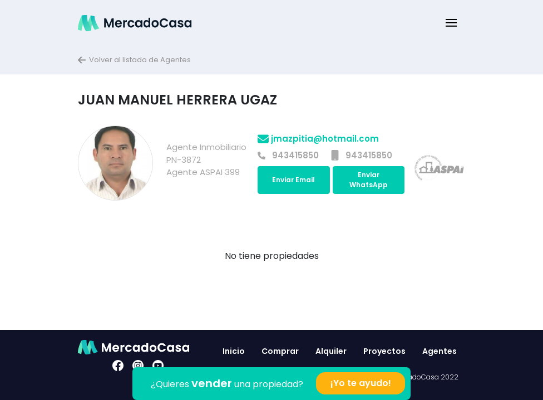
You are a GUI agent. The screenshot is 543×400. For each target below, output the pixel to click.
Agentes (439, 351)
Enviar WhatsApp (368, 179)
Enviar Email (293, 179)
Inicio (234, 351)
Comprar (280, 351)
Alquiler (331, 351)
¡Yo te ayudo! (360, 383)
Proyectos (384, 351)
